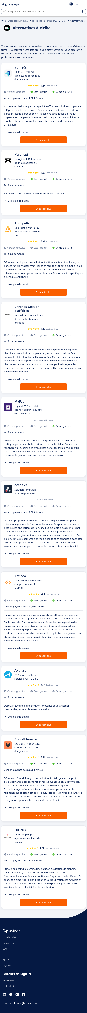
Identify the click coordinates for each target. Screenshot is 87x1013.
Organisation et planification (17, 20)
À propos (7, 959)
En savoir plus (43, 140)
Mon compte (8, 980)
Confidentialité (9, 937)
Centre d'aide (9, 985)
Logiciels (7, 965)
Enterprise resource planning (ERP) (45, 20)
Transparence (9, 943)
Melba (64, 20)
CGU (5, 948)
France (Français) (26, 1003)
